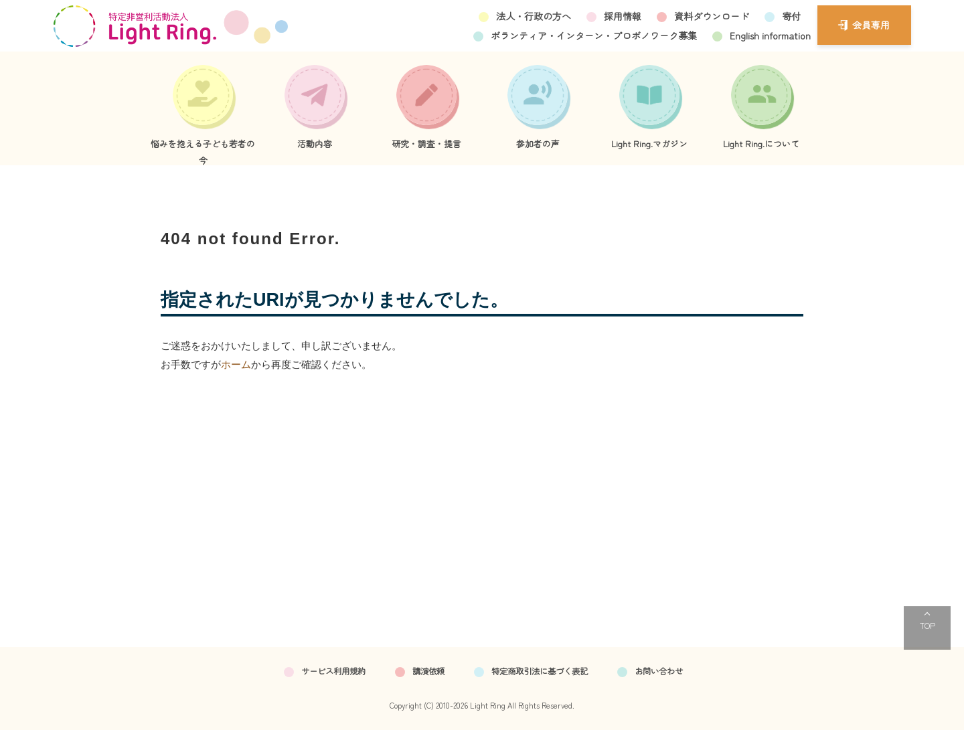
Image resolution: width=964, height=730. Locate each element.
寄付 (791, 16)
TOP (927, 625)
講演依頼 (428, 671)
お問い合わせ (659, 671)
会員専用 (871, 24)
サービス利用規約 (333, 671)
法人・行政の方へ (533, 16)
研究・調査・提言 (426, 143)
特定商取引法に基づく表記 (539, 671)
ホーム (236, 364)
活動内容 (314, 143)
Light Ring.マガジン (649, 143)
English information (770, 35)
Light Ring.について (761, 143)
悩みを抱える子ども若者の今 (203, 151)
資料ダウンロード (711, 16)
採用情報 (622, 16)
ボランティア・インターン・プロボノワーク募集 (594, 35)
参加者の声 (538, 143)
